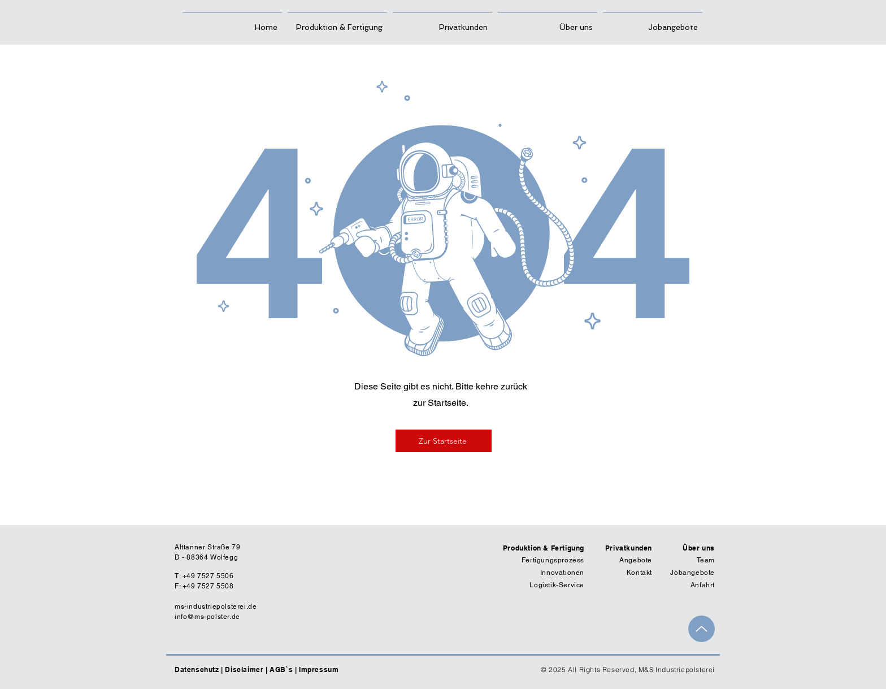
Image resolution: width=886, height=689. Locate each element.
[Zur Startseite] (444, 441)
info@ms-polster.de (207, 617)
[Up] (701, 629)
